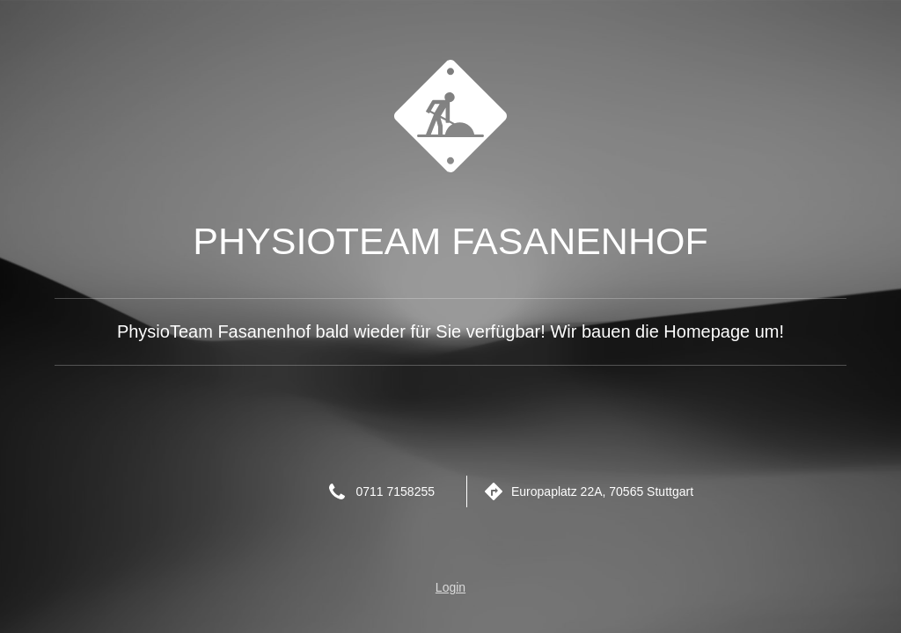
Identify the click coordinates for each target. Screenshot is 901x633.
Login (450, 587)
